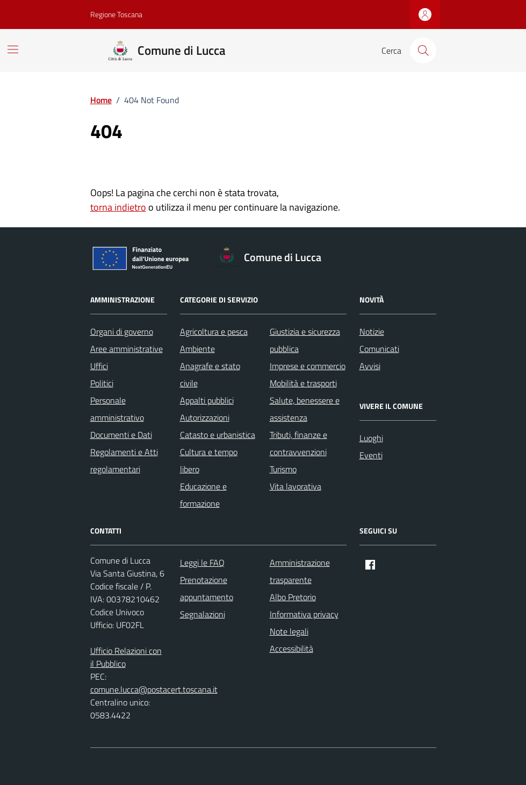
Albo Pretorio (293, 596)
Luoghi (371, 437)
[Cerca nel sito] (423, 50)
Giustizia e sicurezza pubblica (305, 340)
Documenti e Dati (121, 434)
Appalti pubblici (207, 400)
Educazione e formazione (203, 495)
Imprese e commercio (307, 365)
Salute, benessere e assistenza (305, 409)
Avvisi (369, 365)
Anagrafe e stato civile (210, 374)
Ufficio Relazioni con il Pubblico (126, 657)
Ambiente (197, 348)
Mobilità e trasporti (303, 383)
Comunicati (379, 348)
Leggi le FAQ (202, 562)
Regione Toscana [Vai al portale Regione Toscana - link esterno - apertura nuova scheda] (116, 14)
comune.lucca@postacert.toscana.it (154, 689)
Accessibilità (291, 648)
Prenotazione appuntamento (206, 588)
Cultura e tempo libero (208, 460)
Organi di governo (121, 331)
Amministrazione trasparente (300, 571)
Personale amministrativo (117, 409)
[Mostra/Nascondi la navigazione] (12, 49)
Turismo (283, 469)
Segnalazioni (202, 614)
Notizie (371, 331)
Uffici (99, 365)
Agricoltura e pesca (214, 331)
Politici (101, 383)
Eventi (371, 455)
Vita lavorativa (295, 486)
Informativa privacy (304, 614)
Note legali (289, 631)
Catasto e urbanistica (217, 434)
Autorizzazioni (204, 417)
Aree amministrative (126, 348)
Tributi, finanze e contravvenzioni (298, 443)
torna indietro (118, 207)
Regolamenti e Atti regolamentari (124, 460)
